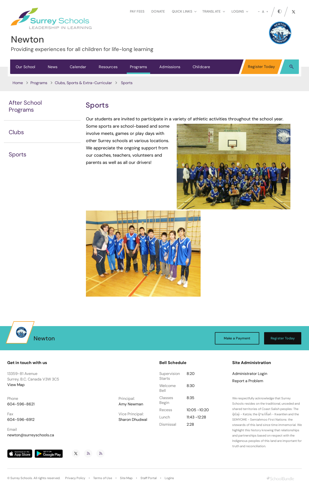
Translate (213, 11)
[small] (258, 11)
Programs (138, 66)
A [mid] (263, 11)
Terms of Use (102, 478)
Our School (25, 66)
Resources (108, 66)
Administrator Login (249, 373)
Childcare (201, 66)
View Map (16, 384)
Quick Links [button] (184, 11)
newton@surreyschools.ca (30, 435)
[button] (291, 66)
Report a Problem (247, 381)
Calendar (78, 66)
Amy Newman (131, 404)
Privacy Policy (75, 478)
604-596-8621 (21, 404)
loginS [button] (240, 11)
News (53, 66)
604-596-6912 (21, 419)
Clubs (16, 132)
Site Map (126, 478)
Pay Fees (137, 11)
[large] (267, 11)
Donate (158, 11)
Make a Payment (237, 338)
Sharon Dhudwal (133, 419)
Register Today (261, 66)
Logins (169, 478)
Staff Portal (148, 478)
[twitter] (293, 12)
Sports (17, 154)
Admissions (169, 66)
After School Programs (25, 106)
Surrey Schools (21, 478)
